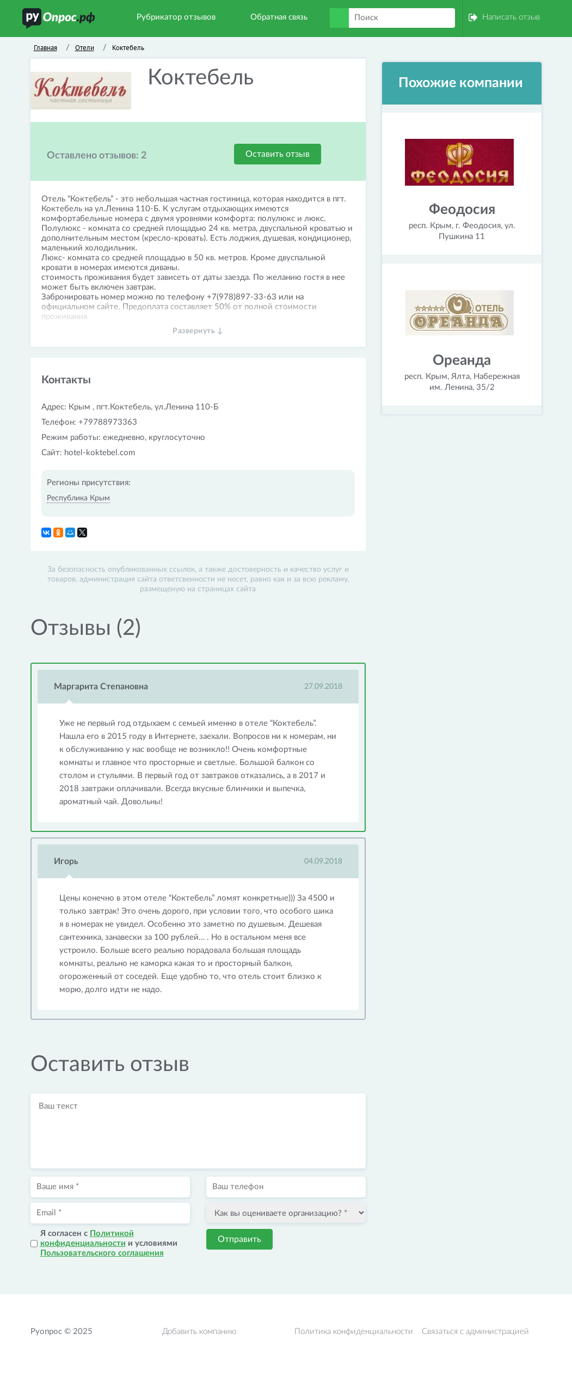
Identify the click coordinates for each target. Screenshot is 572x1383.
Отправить (239, 1239)
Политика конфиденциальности (353, 1331)
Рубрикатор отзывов (176, 17)
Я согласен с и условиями (108, 1243)
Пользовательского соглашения (102, 1253)
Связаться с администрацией (475, 1331)
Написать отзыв (511, 17)
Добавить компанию (199, 1331)
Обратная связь (278, 17)
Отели (84, 47)
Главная (45, 47)
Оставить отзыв (277, 154)
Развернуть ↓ (198, 331)
